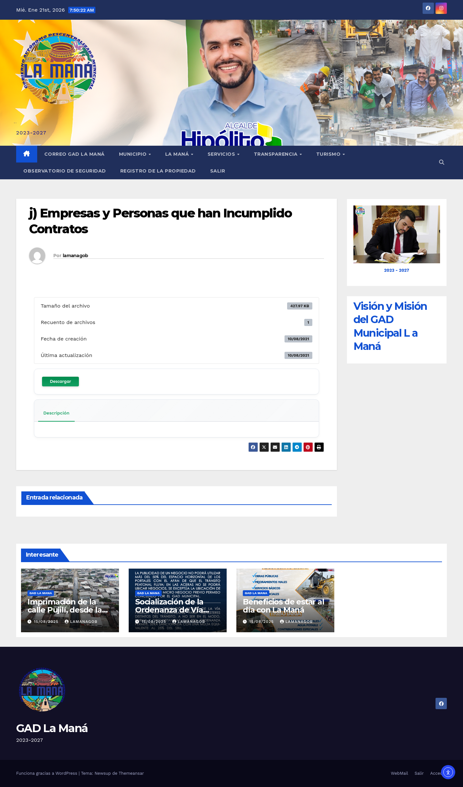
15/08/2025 (47, 621)
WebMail (399, 773)
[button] (441, 162)
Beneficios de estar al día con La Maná (283, 605)
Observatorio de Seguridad (64, 171)
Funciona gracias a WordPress (47, 773)
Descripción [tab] (56, 412)
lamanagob (75, 255)
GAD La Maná (52, 728)
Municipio (133, 154)
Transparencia (276, 154)
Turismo (329, 154)
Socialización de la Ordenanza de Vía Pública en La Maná (172, 610)
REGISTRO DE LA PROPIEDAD (158, 171)
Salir (217, 171)
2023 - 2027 (396, 270)
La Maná (177, 154)
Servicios (222, 154)
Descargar (60, 381)
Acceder (438, 773)
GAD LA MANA (40, 593)
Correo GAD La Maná (74, 154)
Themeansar (131, 773)
